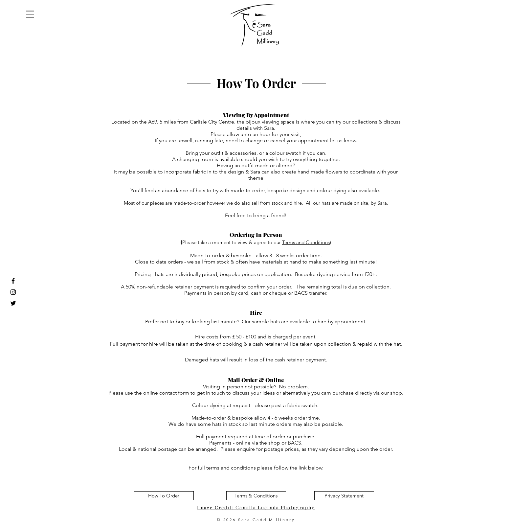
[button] (30, 14)
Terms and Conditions (306, 242)
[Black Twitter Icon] (13, 303)
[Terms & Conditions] (256, 495)
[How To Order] (164, 495)
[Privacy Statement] (344, 495)
